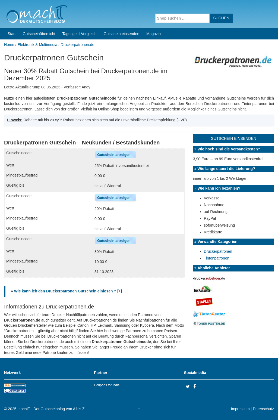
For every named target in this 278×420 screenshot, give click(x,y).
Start (12, 34)
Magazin (153, 34)
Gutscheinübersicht (39, 34)
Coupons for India (106, 385)
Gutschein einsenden (122, 34)
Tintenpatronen (216, 258)
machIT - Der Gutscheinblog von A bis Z (50, 409)
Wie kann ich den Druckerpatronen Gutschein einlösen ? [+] (68, 291)
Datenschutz (263, 409)
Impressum (240, 409)
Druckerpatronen (218, 251)
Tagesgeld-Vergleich (79, 34)
